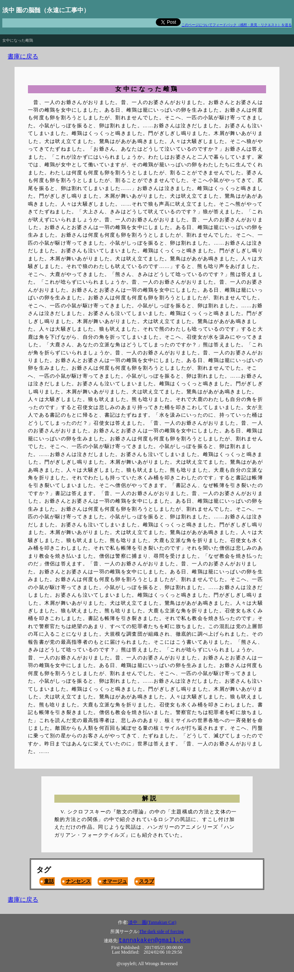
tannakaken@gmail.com (154, 940)
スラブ (146, 881)
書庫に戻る (23, 56)
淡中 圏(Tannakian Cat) (152, 922)
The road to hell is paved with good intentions (37, 30)
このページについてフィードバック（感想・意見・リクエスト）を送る (236, 25)
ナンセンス (78, 881)
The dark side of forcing (161, 931)
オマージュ (114, 881)
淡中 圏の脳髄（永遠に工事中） (46, 10)
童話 (49, 881)
